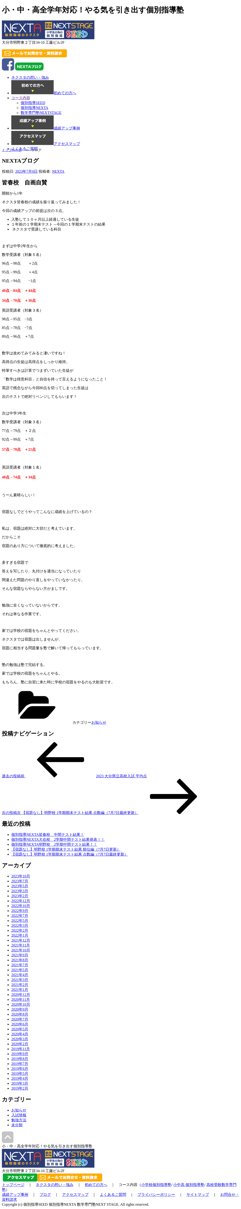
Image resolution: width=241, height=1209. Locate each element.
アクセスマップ (75, 1195)
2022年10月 (20, 906)
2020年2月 (19, 1044)
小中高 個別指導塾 (188, 1185)
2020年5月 (19, 1029)
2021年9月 (19, 955)
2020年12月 (20, 995)
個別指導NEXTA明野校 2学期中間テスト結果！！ (54, 844)
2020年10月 (20, 1004)
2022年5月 (19, 921)
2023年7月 (19, 881)
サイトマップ (197, 1195)
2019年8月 (19, 1059)
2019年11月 (20, 1049)
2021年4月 (19, 975)
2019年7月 (19, 1064)
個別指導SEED (33, 103)
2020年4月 (19, 1034)
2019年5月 (19, 1074)
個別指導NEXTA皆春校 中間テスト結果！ (47, 835)
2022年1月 (19, 935)
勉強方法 (18, 1120)
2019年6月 (19, 1069)
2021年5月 (19, 970)
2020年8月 (19, 1014)
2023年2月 (19, 896)
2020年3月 (19, 1039)
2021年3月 (19, 980)
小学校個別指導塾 (156, 1185)
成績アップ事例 (15, 1195)
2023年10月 (20, 876)
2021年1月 (19, 990)
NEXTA (58, 171)
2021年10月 (20, 950)
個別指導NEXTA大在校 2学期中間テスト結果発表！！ (58, 839)
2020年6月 (19, 1024)
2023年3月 (19, 891)
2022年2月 (19, 930)
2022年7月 (19, 916)
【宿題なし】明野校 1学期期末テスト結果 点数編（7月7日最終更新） (69, 854)
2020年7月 (19, 1019)
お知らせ (98, 722)
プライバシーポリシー (156, 1195)
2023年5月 (19, 886)
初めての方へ (96, 1185)
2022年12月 (20, 901)
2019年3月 (19, 1083)
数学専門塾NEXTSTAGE (41, 113)
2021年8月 (19, 960)
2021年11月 (20, 945)
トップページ (12, 150)
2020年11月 (20, 1000)
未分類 (17, 1125)
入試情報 (18, 1115)
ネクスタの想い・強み (54, 1185)
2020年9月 (19, 1009)
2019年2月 (19, 1088)
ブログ (45, 1195)
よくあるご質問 (113, 1195)
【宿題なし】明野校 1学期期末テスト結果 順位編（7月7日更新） (65, 849)
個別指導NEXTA (34, 108)
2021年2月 (19, 985)
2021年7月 (19, 965)
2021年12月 (20, 940)
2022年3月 (19, 925)
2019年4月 (19, 1078)
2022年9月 (19, 911)
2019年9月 (19, 1054)
